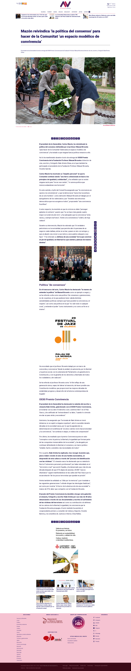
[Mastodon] (67, 138)
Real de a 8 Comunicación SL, (51, 665)
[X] (62, 138)
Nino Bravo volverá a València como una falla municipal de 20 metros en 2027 (84, 589)
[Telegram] (64, 138)
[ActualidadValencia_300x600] (65, 338)
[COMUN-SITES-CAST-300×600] (65, 548)
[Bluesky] (69, 138)
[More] (79, 138)
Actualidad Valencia (109, 125)
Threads (97, 641)
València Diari (71, 642)
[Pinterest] (76, 138)
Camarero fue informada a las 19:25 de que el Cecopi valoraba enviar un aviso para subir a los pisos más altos (34, 16)
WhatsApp (97, 633)
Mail (96, 625)
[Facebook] (59, 138)
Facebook (97, 617)
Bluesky (97, 636)
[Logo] (65, 5)
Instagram (97, 620)
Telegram (97, 628)
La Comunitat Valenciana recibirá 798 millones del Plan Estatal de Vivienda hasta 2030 (67, 16)
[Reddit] (74, 138)
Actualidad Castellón (72, 640)
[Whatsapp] (55, 138)
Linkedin (97, 622)
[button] (17, 3)
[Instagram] (57, 138)
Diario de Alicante (72, 638)
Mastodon (97, 638)
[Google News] (52, 138)
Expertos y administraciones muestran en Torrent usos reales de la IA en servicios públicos (85, 605)
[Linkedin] (72, 138)
